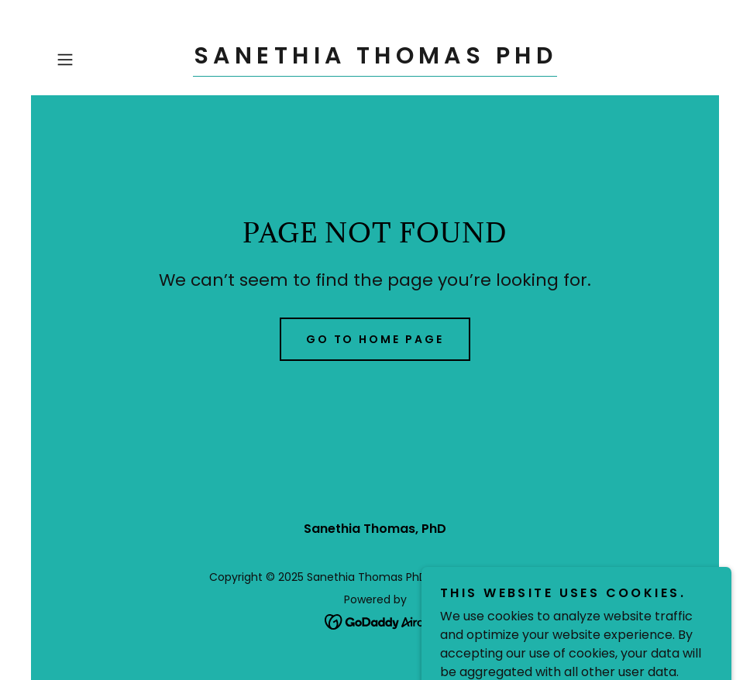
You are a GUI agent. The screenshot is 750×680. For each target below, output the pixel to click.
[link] (375, 59)
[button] (98, 59)
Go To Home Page (375, 339)
